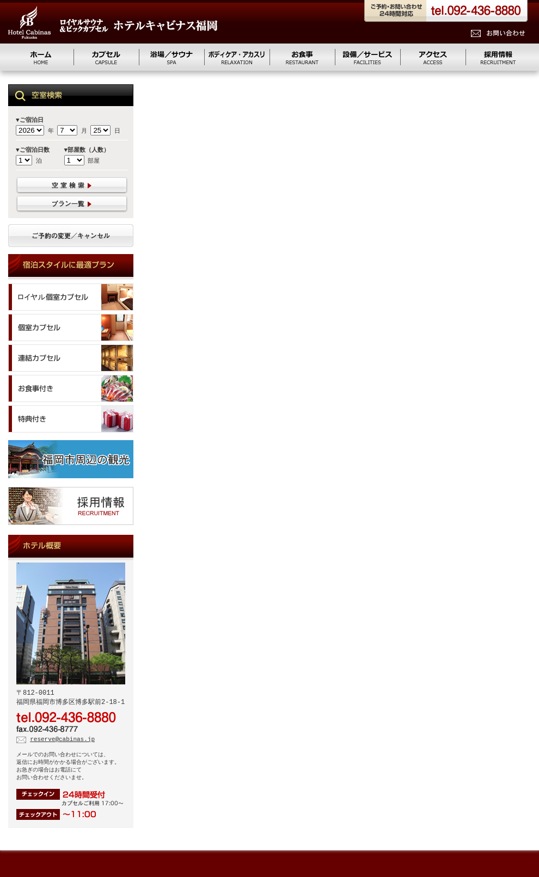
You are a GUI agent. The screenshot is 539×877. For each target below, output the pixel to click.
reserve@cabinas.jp (62, 741)
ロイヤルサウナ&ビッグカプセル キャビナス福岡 (112, 22)
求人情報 (498, 57)
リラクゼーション (237, 57)
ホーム (41, 57)
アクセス (432, 57)
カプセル (106, 57)
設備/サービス (367, 57)
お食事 (302, 57)
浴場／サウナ (171, 57)
